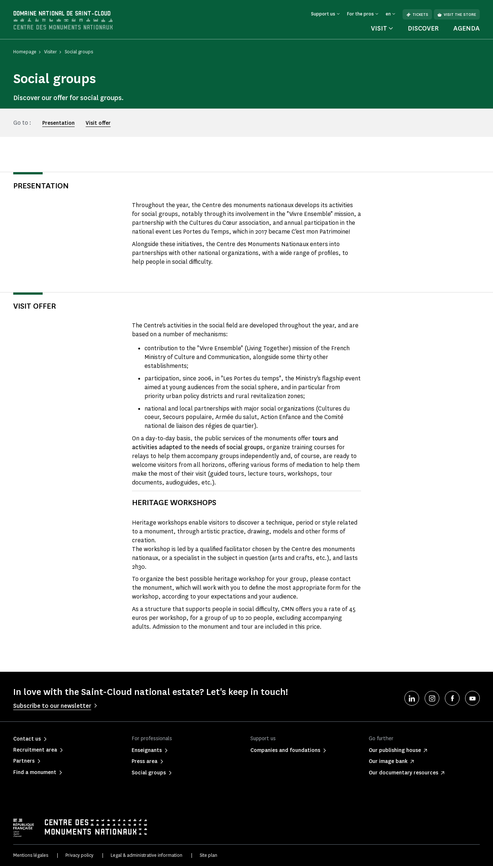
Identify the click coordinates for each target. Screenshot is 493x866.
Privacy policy (79, 855)
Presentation (58, 123)
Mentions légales (30, 855)
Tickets (417, 14)
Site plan (208, 855)
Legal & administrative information (146, 855)
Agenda (466, 28)
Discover (423, 28)
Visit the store (456, 14)
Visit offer (98, 123)
